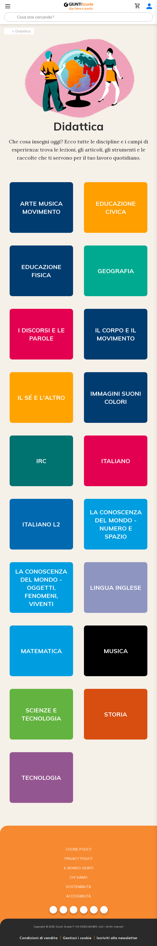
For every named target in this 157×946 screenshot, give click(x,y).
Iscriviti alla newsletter (117, 938)
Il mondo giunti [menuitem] (78, 868)
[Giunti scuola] (78, 835)
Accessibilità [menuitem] (78, 896)
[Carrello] (137, 6)
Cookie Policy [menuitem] (79, 849)
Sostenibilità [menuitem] (78, 886)
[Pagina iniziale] (8, 30)
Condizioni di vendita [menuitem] (39, 938)
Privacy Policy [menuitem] (79, 858)
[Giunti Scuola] (78, 6)
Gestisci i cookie (77, 938)
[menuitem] (53, 910)
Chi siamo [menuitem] (79, 877)
